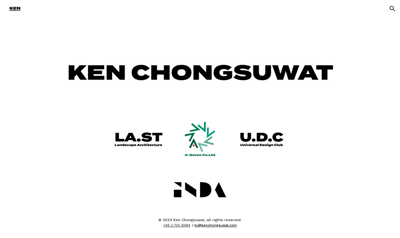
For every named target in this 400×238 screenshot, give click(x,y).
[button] (392, 8)
